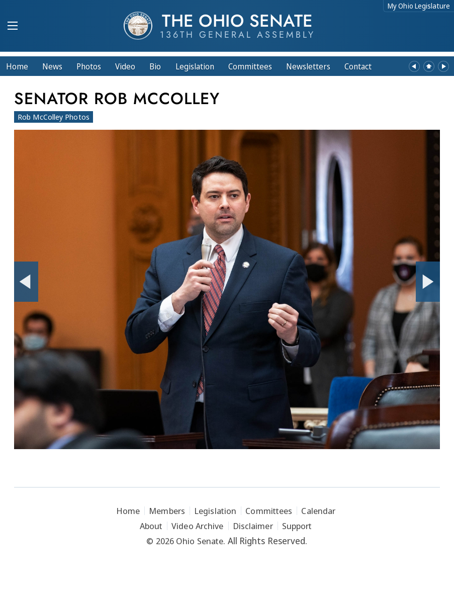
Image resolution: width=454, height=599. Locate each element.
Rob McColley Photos (53, 117)
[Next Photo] (428, 282)
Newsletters (308, 66)
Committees (250, 66)
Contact (358, 66)
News (52, 66)
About (151, 526)
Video (125, 66)
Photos (88, 66)
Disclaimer (253, 526)
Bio (155, 66)
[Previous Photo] (26, 282)
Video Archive (197, 526)
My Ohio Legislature (419, 6)
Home (17, 66)
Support (297, 526)
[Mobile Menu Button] (13, 27)
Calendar (318, 510)
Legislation (194, 66)
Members (167, 510)
